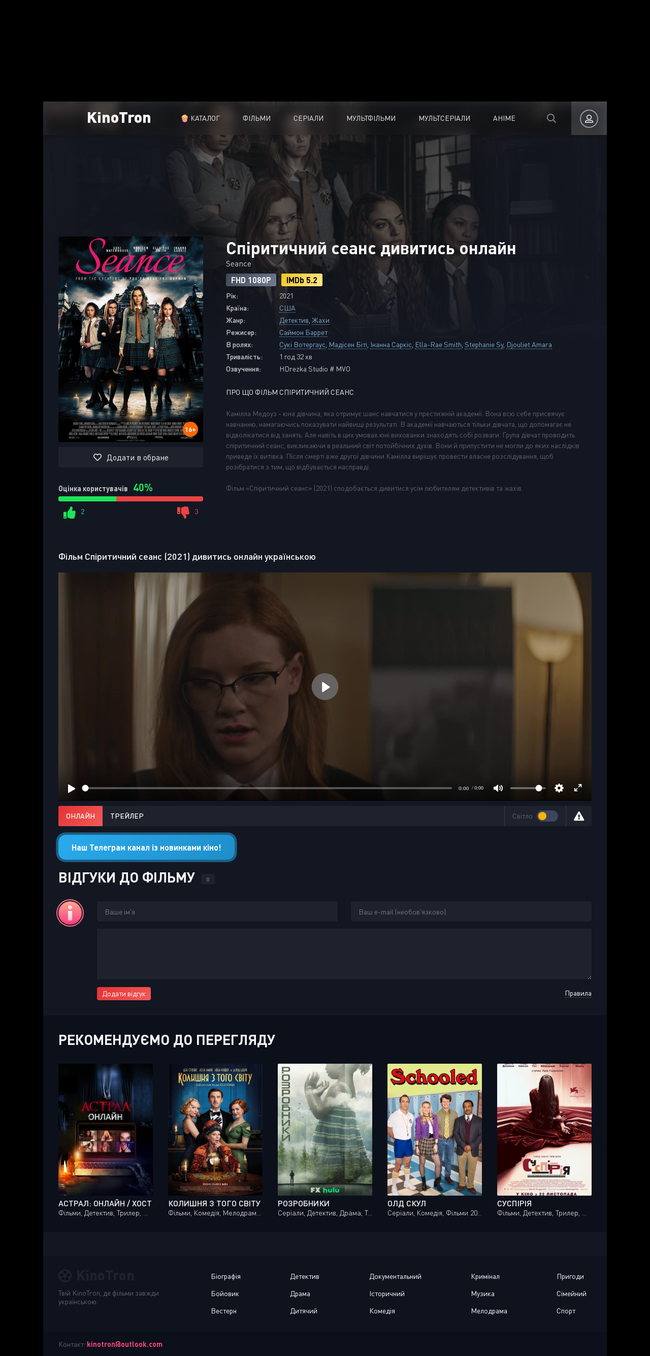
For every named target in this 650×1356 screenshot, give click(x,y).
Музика (483, 1293)
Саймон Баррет (303, 332)
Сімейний (572, 1293)
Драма (300, 1293)
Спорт (566, 1310)
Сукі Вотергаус (302, 344)
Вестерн (224, 1310)
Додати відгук (124, 993)
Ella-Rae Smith (438, 344)
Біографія (226, 1276)
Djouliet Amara (529, 344)
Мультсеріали (444, 118)
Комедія (382, 1310)
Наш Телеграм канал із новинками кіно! (146, 847)
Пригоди (570, 1276)
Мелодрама (489, 1310)
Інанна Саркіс (391, 344)
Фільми (257, 118)
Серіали (308, 118)
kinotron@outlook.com (124, 1344)
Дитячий (303, 1310)
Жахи (321, 320)
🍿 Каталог (200, 118)
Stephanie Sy (484, 344)
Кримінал (485, 1276)
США (287, 307)
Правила (578, 993)
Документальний (395, 1276)
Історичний (387, 1293)
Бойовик (225, 1293)
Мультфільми (371, 118)
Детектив (294, 320)
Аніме (504, 118)
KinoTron (119, 116)
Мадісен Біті (348, 344)
